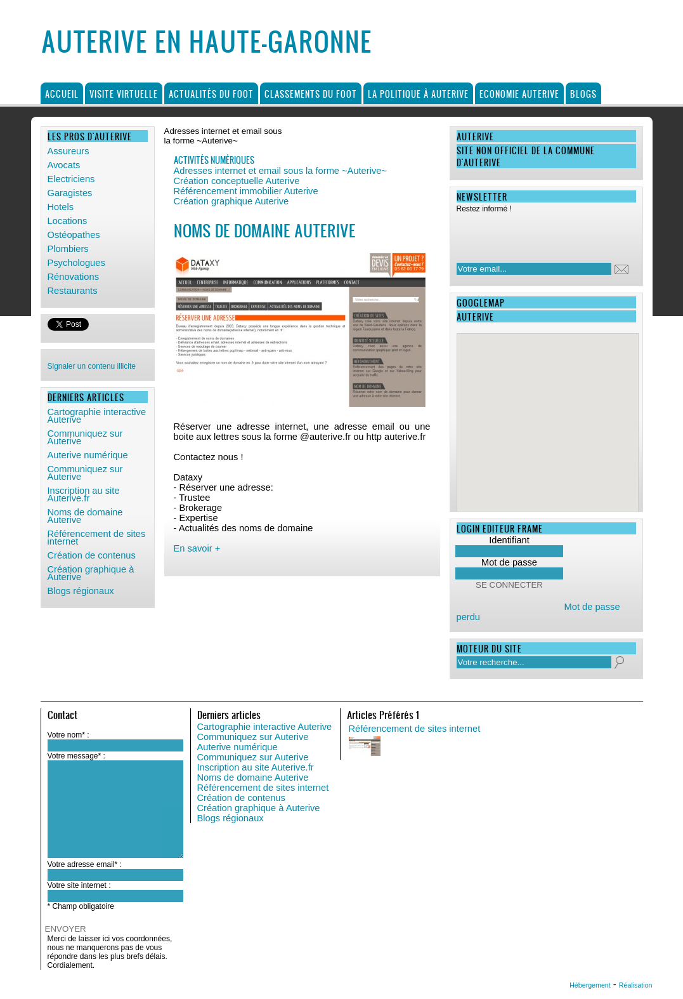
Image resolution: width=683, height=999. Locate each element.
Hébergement (590, 985)
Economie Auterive (519, 94)
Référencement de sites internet (97, 537)
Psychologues (76, 263)
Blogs (583, 94)
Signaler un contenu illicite (92, 366)
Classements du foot (310, 94)
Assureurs (68, 151)
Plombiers (68, 249)
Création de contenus (92, 555)
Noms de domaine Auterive (85, 516)
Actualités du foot (211, 94)
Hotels (61, 207)
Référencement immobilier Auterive (246, 191)
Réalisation (636, 985)
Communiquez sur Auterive (85, 437)
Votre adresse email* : (85, 864)
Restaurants (73, 291)
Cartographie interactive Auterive (97, 416)
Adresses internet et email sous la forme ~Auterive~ (280, 171)
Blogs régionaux (81, 591)
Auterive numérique (88, 455)
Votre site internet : (79, 885)
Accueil (62, 94)
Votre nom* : (68, 735)
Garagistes (70, 193)
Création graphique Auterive (231, 201)
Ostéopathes (74, 235)
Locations (68, 221)
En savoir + (197, 548)
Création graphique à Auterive (91, 573)
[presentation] (538, 234)
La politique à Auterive (418, 94)
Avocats (64, 165)
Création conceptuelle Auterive (237, 181)
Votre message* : (76, 755)
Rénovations (73, 277)
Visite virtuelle (123, 94)
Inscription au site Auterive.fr (84, 494)
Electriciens (71, 179)
